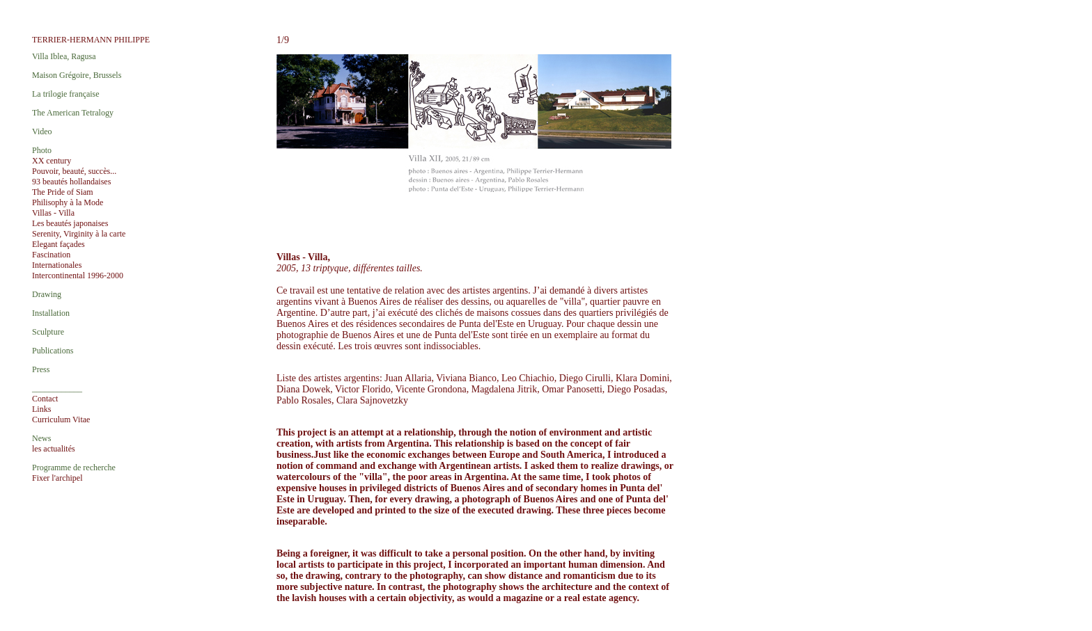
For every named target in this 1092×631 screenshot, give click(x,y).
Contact (45, 399)
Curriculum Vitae (61, 419)
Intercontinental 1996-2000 (77, 275)
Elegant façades (58, 244)
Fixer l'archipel (57, 478)
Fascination (51, 254)
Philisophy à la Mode (67, 202)
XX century (51, 161)
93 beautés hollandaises (71, 181)
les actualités (53, 449)
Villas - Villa (53, 213)
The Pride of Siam (62, 192)
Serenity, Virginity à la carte (78, 234)
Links (41, 409)
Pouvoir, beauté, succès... (74, 171)
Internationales (56, 265)
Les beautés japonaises (70, 223)
